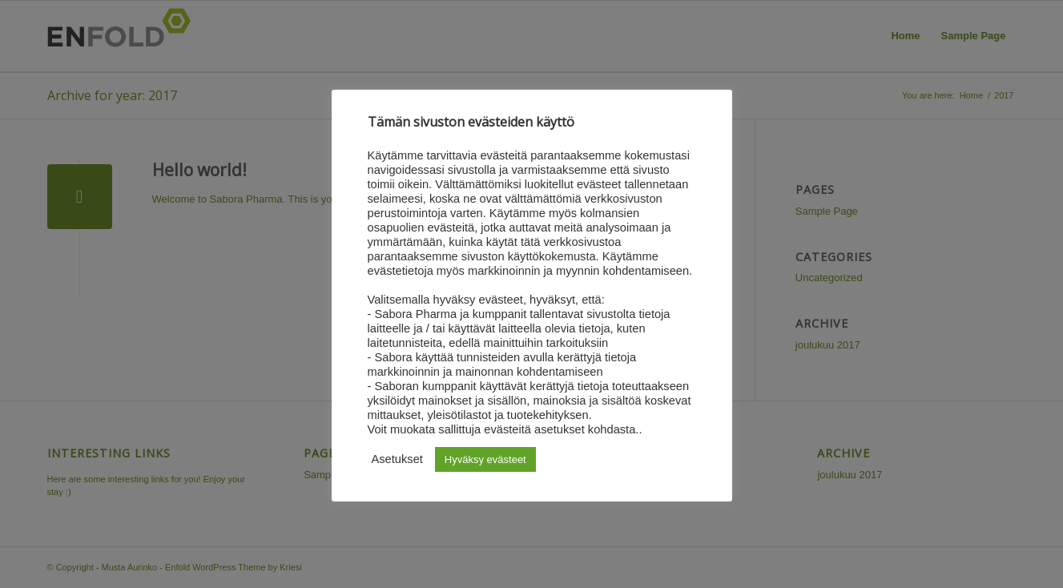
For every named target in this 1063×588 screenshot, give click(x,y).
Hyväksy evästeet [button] (485, 459)
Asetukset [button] (397, 459)
